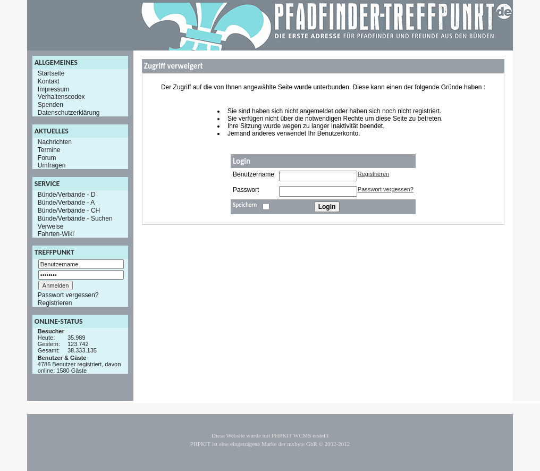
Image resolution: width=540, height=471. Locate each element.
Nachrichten (55, 142)
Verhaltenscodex (61, 96)
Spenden (50, 104)
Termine (49, 150)
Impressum (53, 88)
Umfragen (52, 165)
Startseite (51, 73)
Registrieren (55, 303)
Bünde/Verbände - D (67, 194)
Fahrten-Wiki (56, 234)
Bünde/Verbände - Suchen (75, 218)
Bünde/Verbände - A (66, 202)
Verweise (51, 226)
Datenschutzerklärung (69, 112)
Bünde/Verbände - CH (69, 210)
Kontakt (49, 81)
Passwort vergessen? (68, 295)
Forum (47, 157)
